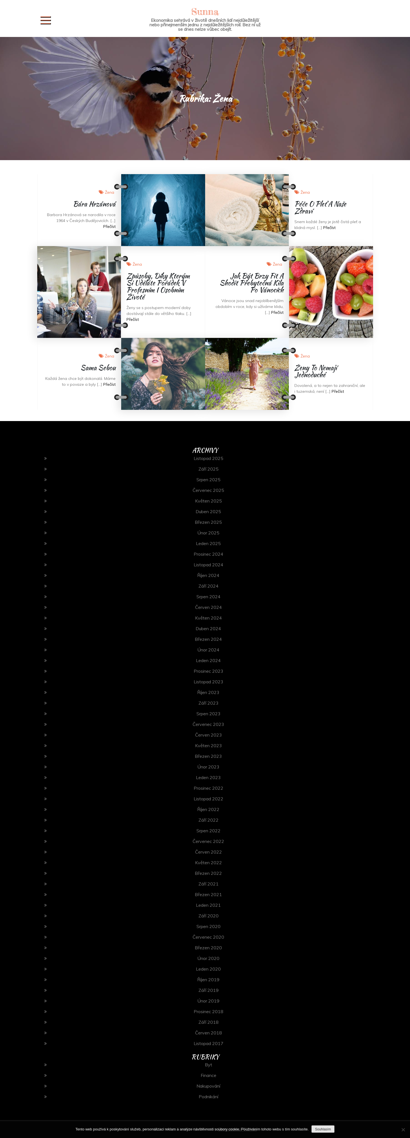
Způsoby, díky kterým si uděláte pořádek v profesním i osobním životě (158, 286)
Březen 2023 (208, 756)
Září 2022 (208, 820)
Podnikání (208, 1096)
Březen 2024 (208, 639)
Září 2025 (208, 469)
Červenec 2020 (208, 937)
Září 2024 (208, 586)
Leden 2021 (208, 905)
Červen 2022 (208, 852)
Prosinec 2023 (208, 671)
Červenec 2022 (208, 841)
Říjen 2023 (208, 692)
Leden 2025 (208, 543)
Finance (208, 1075)
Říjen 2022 (208, 809)
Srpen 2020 (208, 926)
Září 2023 (208, 703)
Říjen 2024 (208, 575)
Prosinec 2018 (208, 1011)
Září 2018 (208, 1022)
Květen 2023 (208, 745)
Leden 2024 (208, 660)
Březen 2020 (208, 947)
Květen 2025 (208, 501)
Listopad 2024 (208, 564)
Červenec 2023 (208, 724)
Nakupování (208, 1086)
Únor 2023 (208, 767)
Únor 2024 (208, 650)
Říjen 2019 (208, 979)
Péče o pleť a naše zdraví (320, 207)
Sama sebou (98, 368)
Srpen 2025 (208, 479)
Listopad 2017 (208, 1043)
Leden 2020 (208, 969)
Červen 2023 (208, 735)
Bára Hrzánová (94, 204)
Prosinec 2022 (208, 788)
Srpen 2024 (208, 596)
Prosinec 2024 (208, 554)
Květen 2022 (208, 862)
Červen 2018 (208, 1033)
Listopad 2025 (208, 458)
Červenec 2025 (208, 490)
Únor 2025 (208, 533)
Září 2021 (208, 884)
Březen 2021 (208, 894)
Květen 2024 (208, 618)
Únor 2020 (208, 958)
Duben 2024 (208, 628)
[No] (403, 1129)
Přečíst (109, 226)
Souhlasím (323, 1129)
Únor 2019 (208, 1001)
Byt (208, 1064)
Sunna (205, 11)
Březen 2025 (208, 522)
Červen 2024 (208, 607)
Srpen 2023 (208, 713)
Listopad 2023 (208, 681)
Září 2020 (208, 916)
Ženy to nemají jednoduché (315, 371)
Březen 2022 (208, 873)
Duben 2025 (208, 511)
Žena (109, 192)
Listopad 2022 (208, 798)
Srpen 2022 (208, 830)
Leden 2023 (208, 777)
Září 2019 (208, 990)
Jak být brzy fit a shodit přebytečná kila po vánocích (252, 283)
